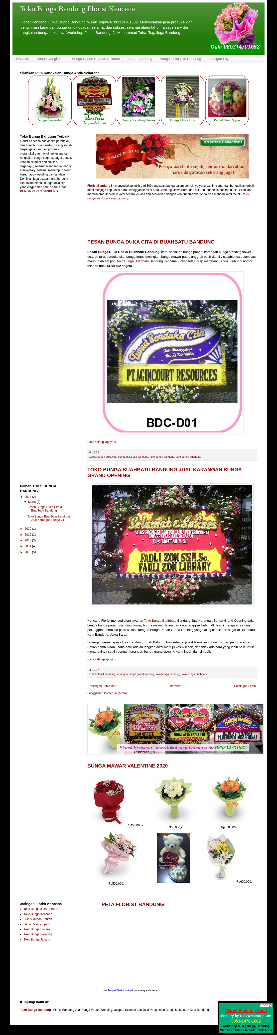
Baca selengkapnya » (101, 442)
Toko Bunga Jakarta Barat (41, 909)
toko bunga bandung (162, 456)
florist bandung (106, 674)
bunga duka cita (106, 456)
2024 (28, 497)
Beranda (22, 59)
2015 (28, 540)
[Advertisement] (47, 232)
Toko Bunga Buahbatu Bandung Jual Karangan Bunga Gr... (48, 518)
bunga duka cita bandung (133, 456)
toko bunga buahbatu (188, 456)
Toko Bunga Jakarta (37, 939)
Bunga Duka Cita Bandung (180, 59)
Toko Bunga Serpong (38, 934)
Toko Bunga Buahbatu (132, 261)
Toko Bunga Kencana (38, 914)
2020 (28, 528)
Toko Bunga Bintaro (37, 929)
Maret (32, 502)
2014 (28, 546)
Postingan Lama (245, 686)
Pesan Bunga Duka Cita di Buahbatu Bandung (151, 242)
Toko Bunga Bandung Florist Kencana (77, 8)
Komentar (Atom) (115, 693)
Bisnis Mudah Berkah (38, 919)
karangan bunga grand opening (135, 674)
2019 (28, 534)
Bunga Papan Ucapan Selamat (96, 59)
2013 (28, 552)
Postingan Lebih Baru (103, 686)
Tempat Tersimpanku (119, 990)
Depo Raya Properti (37, 924)
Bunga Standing (140, 59)
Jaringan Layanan (222, 59)
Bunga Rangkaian (50, 59)
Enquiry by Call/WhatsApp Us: (246, 1016)
